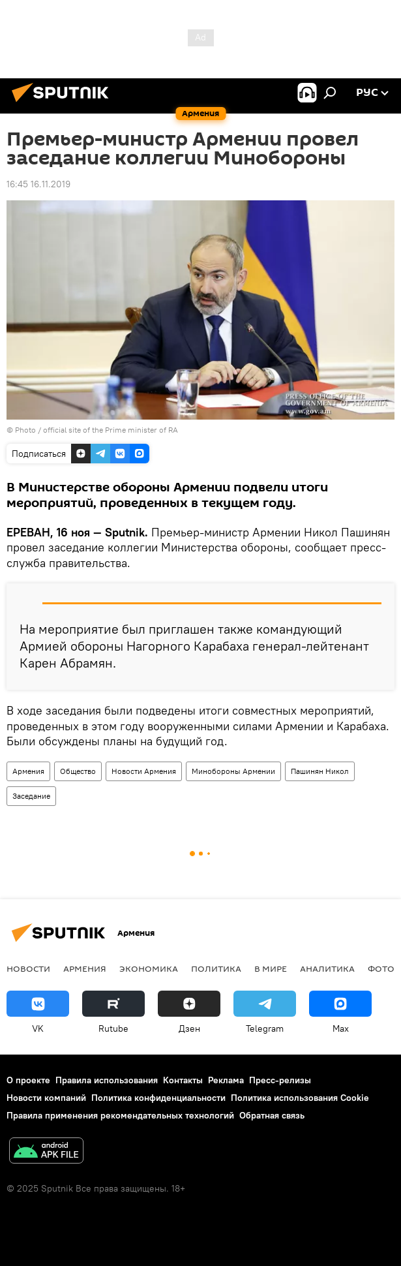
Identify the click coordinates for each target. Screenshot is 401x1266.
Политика (216, 968)
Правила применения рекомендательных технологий (120, 1115)
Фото (381, 968)
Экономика (148, 968)
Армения (28, 771)
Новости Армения (143, 771)
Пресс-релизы (280, 1080)
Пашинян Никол (320, 771)
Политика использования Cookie (300, 1098)
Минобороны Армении (233, 771)
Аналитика (327, 968)
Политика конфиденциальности (158, 1098)
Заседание (31, 796)
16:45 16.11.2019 (38, 184)
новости (28, 968)
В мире (270, 968)
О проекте (28, 1080)
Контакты (183, 1080)
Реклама (226, 1080)
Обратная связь (271, 1115)
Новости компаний (46, 1098)
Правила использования (106, 1080)
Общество (78, 771)
